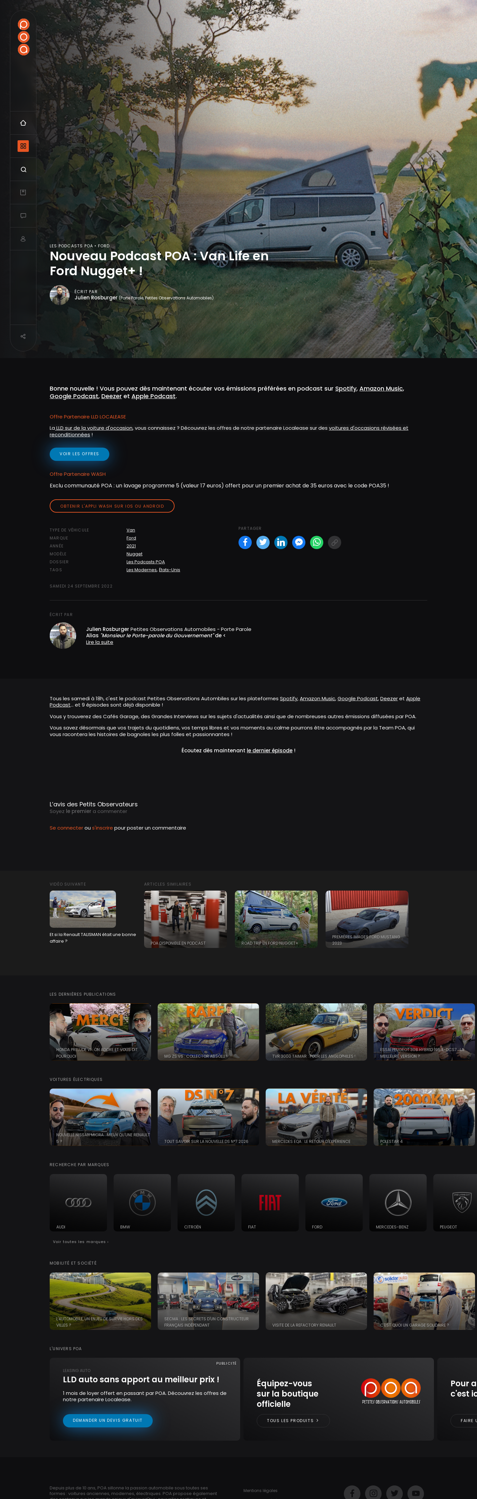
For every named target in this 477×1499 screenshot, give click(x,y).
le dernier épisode (269, 750)
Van (131, 530)
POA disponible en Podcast (178, 943)
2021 (131, 546)
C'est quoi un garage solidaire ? (414, 1325)
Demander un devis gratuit (108, 1420)
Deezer (111, 396)
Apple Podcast (154, 396)
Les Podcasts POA (146, 562)
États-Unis (169, 570)
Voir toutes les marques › (81, 1241)
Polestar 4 (391, 1141)
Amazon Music (317, 698)
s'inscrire (102, 827)
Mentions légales (260, 1490)
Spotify (288, 698)
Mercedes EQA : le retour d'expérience (311, 1141)
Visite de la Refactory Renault (304, 1325)
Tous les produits (293, 1420)
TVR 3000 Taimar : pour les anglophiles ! (313, 1056)
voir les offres (79, 454)
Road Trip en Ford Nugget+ (269, 943)
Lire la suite (99, 642)
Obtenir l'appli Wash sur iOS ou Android (112, 506)
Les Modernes (142, 570)
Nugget (134, 554)
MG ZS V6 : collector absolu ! (195, 1056)
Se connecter (66, 827)
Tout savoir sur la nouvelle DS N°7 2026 (206, 1141)
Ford (131, 538)
